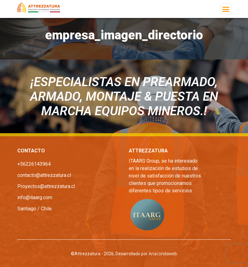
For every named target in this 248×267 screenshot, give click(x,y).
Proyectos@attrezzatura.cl (46, 186)
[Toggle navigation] (225, 9)
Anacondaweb (163, 253)
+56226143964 (34, 164)
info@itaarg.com (34, 197)
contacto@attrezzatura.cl (44, 175)
